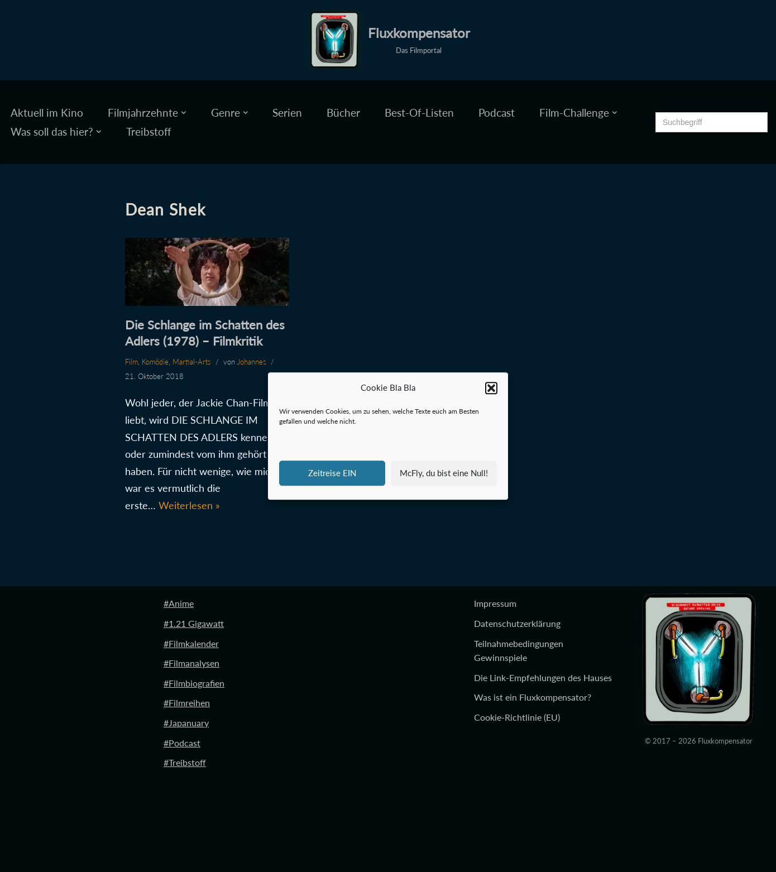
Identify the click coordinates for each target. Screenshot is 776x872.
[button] (491, 388)
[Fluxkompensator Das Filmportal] (388, 40)
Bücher (343, 112)
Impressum (495, 603)
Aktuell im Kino (47, 112)
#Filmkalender (191, 643)
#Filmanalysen (191, 663)
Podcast (496, 112)
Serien (287, 112)
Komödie (155, 361)
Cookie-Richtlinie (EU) (517, 717)
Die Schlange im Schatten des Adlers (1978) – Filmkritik (205, 332)
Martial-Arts (192, 361)
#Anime (179, 603)
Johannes (251, 361)
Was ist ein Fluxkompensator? (532, 697)
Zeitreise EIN (332, 473)
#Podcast (182, 742)
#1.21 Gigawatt (194, 623)
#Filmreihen (187, 702)
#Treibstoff (185, 762)
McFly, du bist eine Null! (444, 473)
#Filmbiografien (194, 683)
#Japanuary (186, 722)
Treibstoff (148, 131)
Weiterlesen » (189, 505)
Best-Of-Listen (419, 112)
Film (131, 361)
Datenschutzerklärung (517, 623)
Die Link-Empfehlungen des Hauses (543, 677)
